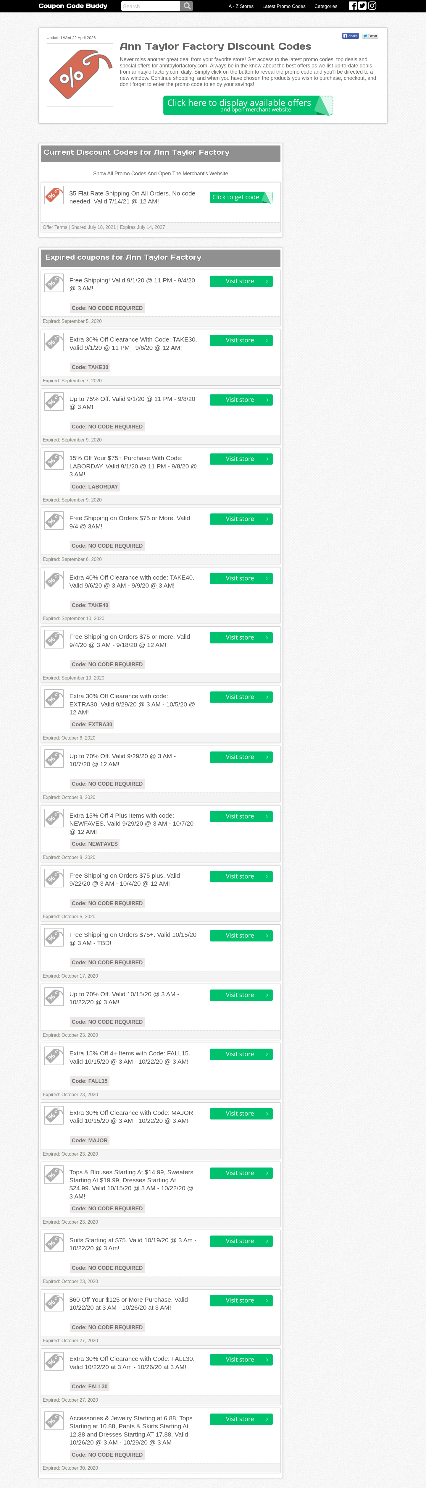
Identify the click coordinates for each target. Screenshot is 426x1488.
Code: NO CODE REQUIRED (107, 308)
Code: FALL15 (90, 1081)
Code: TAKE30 (90, 367)
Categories (325, 6)
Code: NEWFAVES (95, 844)
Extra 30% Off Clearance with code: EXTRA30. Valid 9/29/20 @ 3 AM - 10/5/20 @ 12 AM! (132, 704)
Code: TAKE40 (90, 605)
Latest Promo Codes (284, 6)
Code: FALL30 (90, 1387)
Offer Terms (55, 227)
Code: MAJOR (90, 1141)
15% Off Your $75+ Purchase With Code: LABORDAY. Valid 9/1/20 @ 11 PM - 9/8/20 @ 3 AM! (133, 466)
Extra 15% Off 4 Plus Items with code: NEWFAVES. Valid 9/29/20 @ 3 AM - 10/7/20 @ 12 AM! (132, 823)
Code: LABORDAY (95, 487)
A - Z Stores (241, 6)
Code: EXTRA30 (92, 724)
